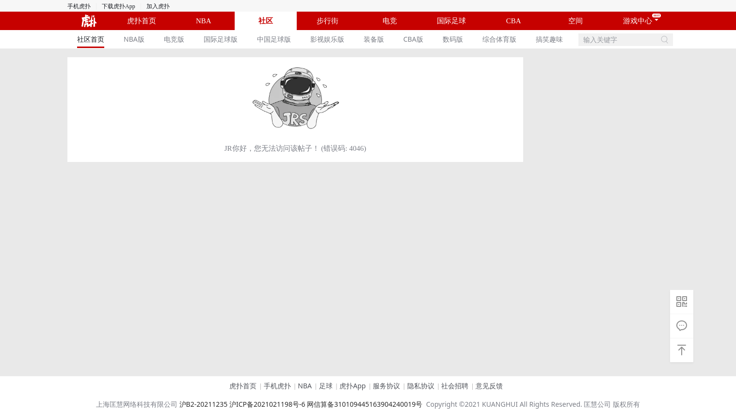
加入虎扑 (158, 6)
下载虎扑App (118, 6)
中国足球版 (274, 39)
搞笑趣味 (549, 39)
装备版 (374, 39)
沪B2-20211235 (203, 404)
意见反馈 (489, 385)
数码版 (453, 39)
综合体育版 (499, 39)
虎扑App (352, 385)
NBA (203, 21)
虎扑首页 (141, 21)
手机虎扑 (79, 6)
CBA (513, 21)
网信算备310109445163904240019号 (364, 404)
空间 (575, 21)
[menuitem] (90, 39)
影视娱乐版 (327, 39)
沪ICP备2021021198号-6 (267, 404)
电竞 (390, 21)
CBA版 (413, 39)
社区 (265, 21)
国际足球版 (221, 39)
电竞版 (174, 39)
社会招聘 (454, 385)
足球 (326, 385)
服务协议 (386, 385)
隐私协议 (420, 385)
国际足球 (451, 21)
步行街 (327, 21)
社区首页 (90, 39)
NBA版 (134, 39)
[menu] (322, 39)
